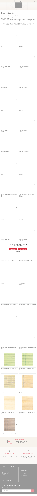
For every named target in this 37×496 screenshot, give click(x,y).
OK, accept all (13, 249)
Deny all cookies (23, 249)
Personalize (18, 251)
